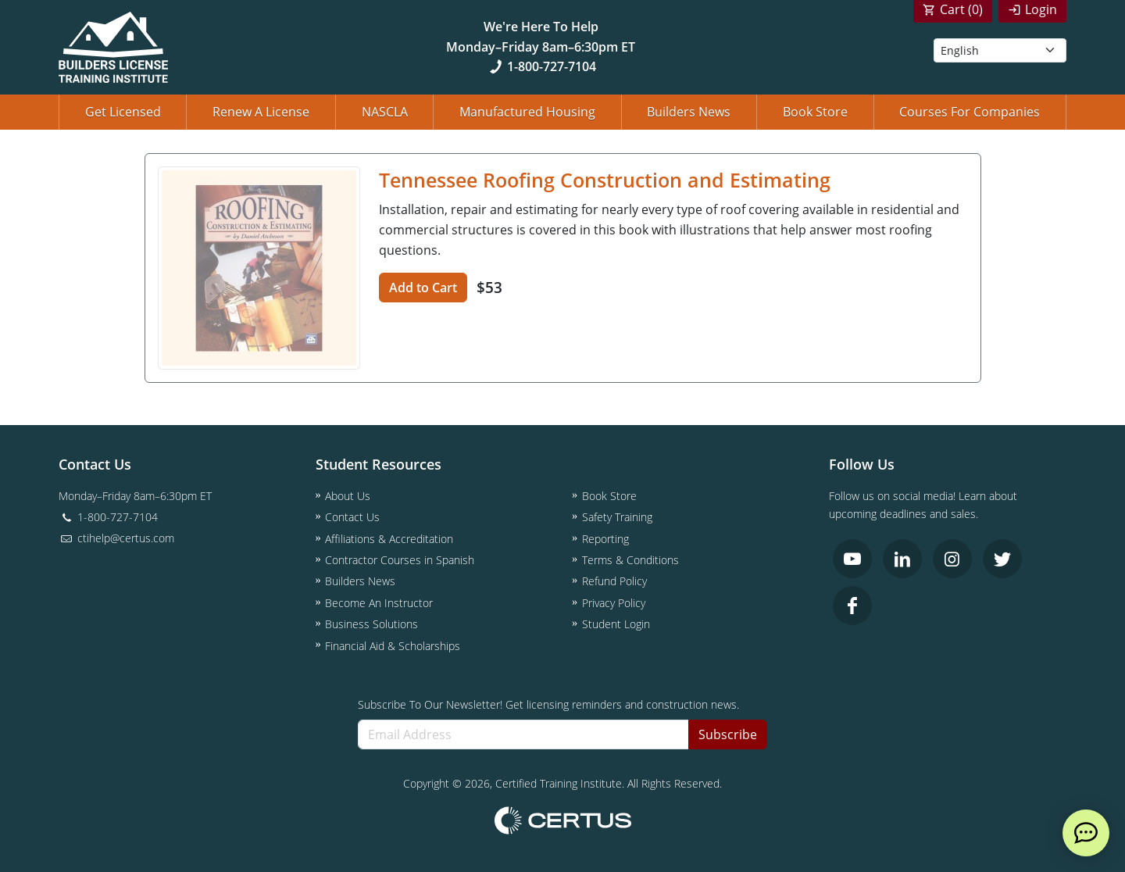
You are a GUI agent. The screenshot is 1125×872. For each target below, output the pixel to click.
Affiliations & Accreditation (389, 538)
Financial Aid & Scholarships (392, 645)
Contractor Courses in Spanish (399, 559)
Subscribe (727, 734)
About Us (347, 495)
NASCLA (385, 111)
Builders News (688, 111)
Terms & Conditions (630, 559)
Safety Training (617, 516)
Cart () (961, 9)
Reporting (605, 538)
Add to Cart (423, 287)
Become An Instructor (379, 602)
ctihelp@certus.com (116, 538)
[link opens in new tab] (852, 558)
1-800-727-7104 (541, 66)
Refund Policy (614, 581)
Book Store (815, 111)
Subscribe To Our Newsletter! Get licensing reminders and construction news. (548, 704)
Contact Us (352, 516)
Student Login (616, 623)
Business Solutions (371, 623)
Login (1041, 9)
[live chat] (1085, 832)
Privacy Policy (613, 602)
